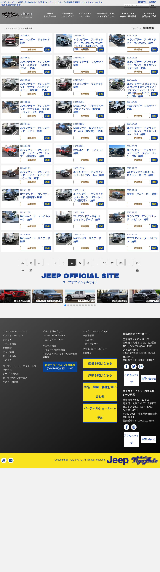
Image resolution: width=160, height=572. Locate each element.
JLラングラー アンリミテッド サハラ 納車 (34, 133)
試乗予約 (152, 2)
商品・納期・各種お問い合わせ (100, 401)
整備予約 (141, 2)
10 (104, 272)
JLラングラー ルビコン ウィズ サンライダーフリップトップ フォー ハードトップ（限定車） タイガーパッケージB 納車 (142, 92)
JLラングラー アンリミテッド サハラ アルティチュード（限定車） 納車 (34, 88)
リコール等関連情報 (54, 359)
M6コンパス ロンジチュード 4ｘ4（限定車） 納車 (88, 133)
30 (121, 272)
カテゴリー (18, 28)
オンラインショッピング (95, 340)
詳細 (47, 50)
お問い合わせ (148, 387)
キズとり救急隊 (10, 391)
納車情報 (31, 50)
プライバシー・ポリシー (95, 358)
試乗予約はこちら (100, 384)
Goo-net (88, 349)
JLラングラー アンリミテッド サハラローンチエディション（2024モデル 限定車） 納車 (88, 44)
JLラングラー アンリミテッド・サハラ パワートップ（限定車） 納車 (88, 203)
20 (112, 272)
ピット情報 (8, 361)
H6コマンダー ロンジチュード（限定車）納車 (35, 202)
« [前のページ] (39, 272)
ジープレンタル (10, 383)
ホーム (8, 28)
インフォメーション (13, 344)
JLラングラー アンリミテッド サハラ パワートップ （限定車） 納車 (34, 157)
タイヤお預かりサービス (15, 387)
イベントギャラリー (53, 340)
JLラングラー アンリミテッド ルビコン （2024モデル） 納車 (35, 65)
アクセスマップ (131, 388)
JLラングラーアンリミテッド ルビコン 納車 (141, 225)
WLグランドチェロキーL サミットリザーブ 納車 (141, 179)
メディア (7, 349)
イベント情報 (9, 353)
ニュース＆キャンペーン (15, 340)
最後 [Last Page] (137, 273)
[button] (65, 314)
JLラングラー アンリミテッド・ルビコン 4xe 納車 (88, 179)
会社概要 (87, 362)
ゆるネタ (7, 369)
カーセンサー (91, 353)
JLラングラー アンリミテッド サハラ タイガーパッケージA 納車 (141, 134)
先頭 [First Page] (31, 273)
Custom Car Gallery (54, 344)
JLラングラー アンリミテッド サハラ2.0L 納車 (141, 41)
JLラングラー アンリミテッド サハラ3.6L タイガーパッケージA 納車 (34, 111)
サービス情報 (9, 365)
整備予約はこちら (100, 372)
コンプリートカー (53, 349)
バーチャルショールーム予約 (100, 422)
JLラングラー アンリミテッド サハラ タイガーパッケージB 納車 (141, 65)
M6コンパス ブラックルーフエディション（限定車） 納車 (89, 111)
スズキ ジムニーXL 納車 (141, 200)
